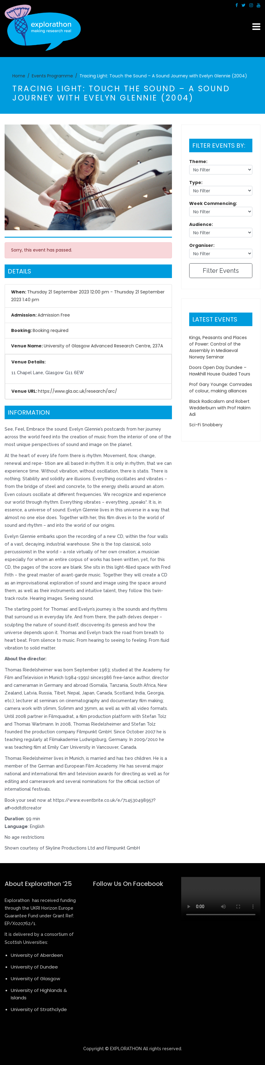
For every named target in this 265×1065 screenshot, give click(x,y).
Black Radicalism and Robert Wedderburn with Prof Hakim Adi (220, 407)
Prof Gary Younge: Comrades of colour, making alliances (220, 387)
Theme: (198, 161)
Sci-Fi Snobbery (205, 425)
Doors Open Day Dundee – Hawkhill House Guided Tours (219, 370)
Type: (195, 182)
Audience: (201, 224)
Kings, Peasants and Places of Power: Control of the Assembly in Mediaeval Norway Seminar (218, 347)
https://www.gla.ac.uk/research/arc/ (77, 391)
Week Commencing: (213, 203)
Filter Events (221, 270)
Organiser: (201, 245)
